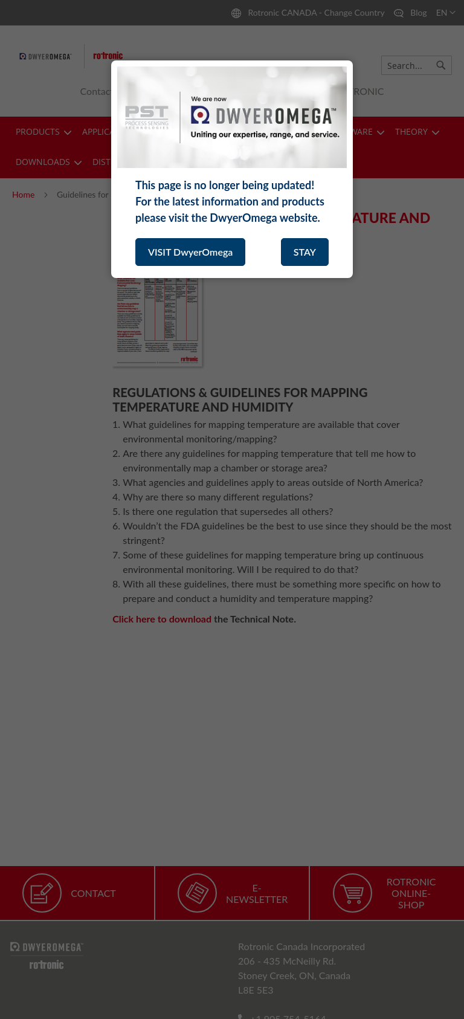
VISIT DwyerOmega (190, 251)
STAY (305, 251)
